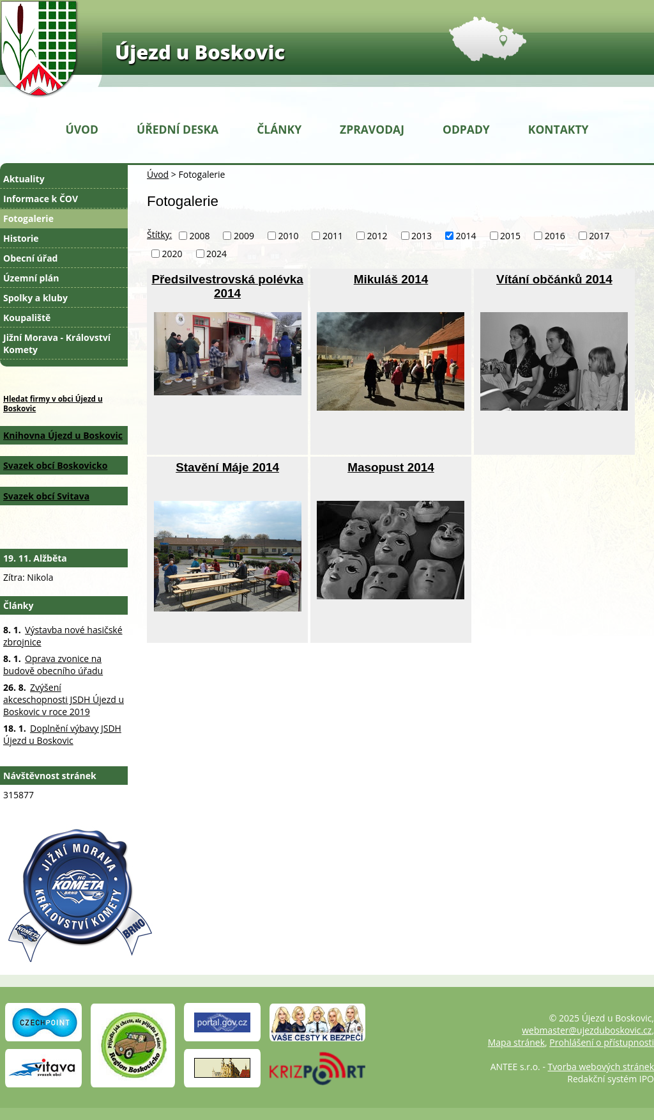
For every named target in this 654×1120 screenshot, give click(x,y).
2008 (199, 236)
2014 (466, 236)
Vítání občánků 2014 (554, 279)
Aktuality (24, 179)
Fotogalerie (28, 218)
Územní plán (31, 278)
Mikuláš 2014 (391, 279)
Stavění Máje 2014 (227, 467)
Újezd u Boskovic (200, 51)
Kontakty (558, 129)
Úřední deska (177, 129)
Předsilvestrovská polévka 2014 (227, 286)
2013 (421, 236)
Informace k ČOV (40, 199)
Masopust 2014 (390, 467)
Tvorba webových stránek (601, 1067)
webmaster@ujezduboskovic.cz (586, 1030)
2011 (333, 236)
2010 (288, 236)
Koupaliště (26, 318)
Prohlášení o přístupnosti (601, 1042)
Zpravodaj (372, 129)
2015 (510, 236)
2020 (172, 254)
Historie (21, 238)
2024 (216, 254)
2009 (244, 236)
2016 (555, 236)
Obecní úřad (30, 258)
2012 (377, 236)
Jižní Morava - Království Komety (56, 343)
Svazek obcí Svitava (46, 496)
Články (279, 129)
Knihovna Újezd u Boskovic (63, 435)
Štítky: (159, 234)
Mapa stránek (516, 1042)
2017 (599, 236)
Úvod (82, 129)
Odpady (466, 129)
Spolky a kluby (35, 298)
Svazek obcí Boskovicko (55, 465)
